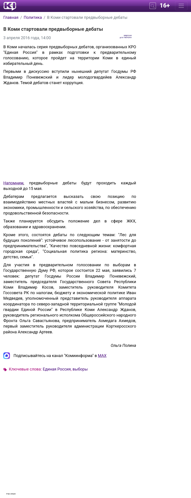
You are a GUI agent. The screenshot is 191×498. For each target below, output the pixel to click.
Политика (33, 17)
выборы (80, 369)
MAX (102, 355)
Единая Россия (57, 369)
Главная (10, 17)
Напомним (13, 183)
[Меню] (181, 5)
